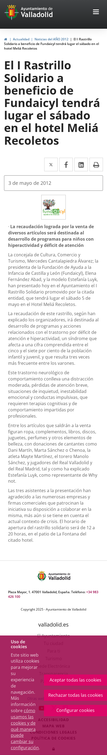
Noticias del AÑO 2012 (51, 39)
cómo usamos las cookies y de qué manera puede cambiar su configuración (25, 729)
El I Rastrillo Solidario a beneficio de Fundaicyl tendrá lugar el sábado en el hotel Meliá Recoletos (51, 44)
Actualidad (21, 39)
